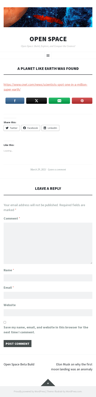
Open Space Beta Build (19, 364)
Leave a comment (57, 169)
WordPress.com (74, 391)
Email (9, 287)
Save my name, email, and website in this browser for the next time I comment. (46, 329)
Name (9, 270)
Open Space (48, 39)
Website (10, 305)
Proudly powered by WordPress (29, 391)
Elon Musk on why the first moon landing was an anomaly (71, 366)
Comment (12, 218)
